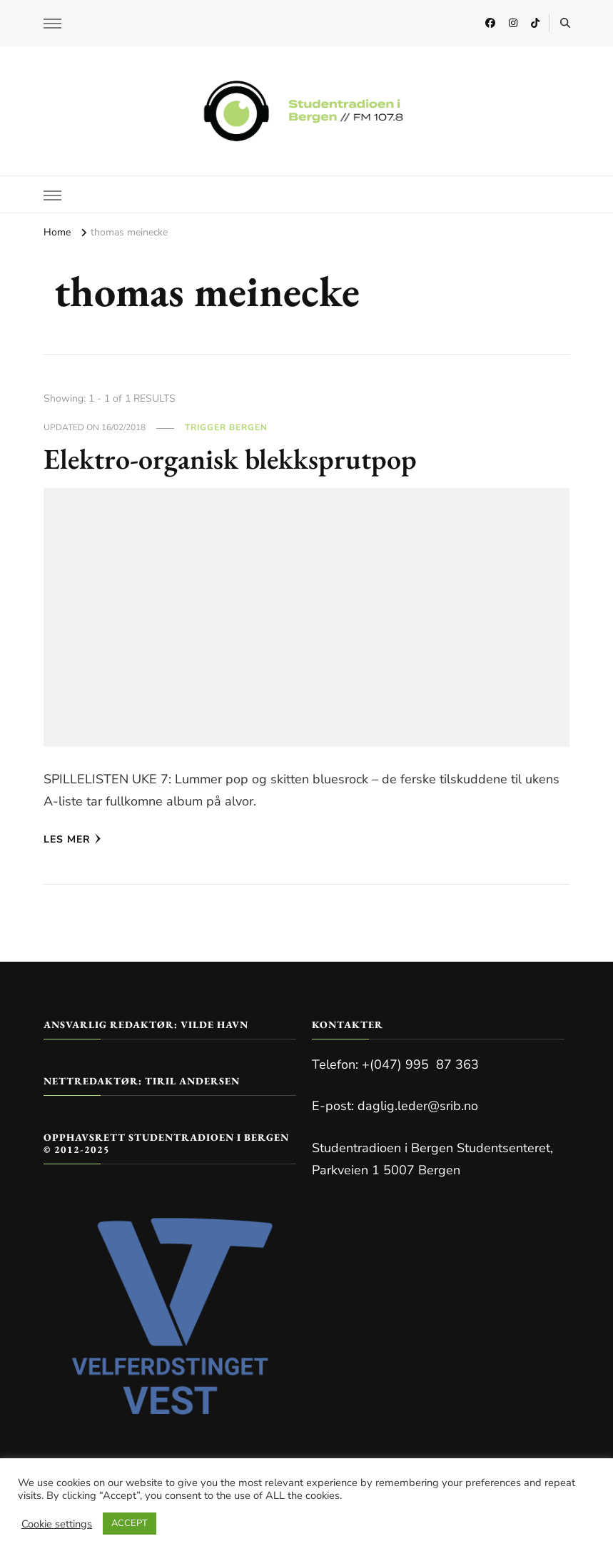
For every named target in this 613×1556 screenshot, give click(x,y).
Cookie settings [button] (56, 1523)
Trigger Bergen (226, 427)
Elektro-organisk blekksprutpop (230, 458)
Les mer (72, 839)
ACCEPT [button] (129, 1523)
